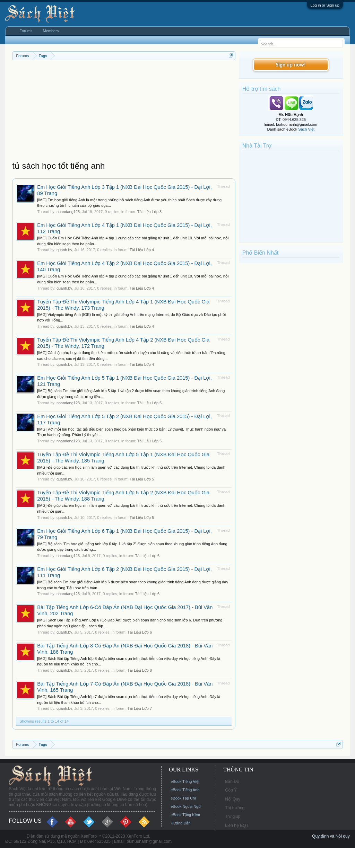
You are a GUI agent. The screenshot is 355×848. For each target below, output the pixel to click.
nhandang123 (68, 212)
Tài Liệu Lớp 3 (149, 212)
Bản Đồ (232, 781)
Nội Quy (232, 799)
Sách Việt (306, 129)
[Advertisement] (123, 112)
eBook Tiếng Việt (185, 781)
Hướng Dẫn (180, 823)
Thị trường (234, 807)
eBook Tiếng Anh (185, 790)
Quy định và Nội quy (331, 836)
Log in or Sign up (325, 5)
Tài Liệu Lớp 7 (140, 708)
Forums (25, 31)
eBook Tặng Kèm (185, 815)
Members (51, 31)
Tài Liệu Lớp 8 (140, 670)
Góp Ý (231, 790)
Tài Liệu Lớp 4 (142, 250)
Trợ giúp (232, 816)
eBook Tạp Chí (183, 798)
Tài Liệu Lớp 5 (149, 403)
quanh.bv (64, 250)
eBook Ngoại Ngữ (186, 806)
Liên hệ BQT (237, 825)
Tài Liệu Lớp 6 (147, 556)
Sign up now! (291, 64)
